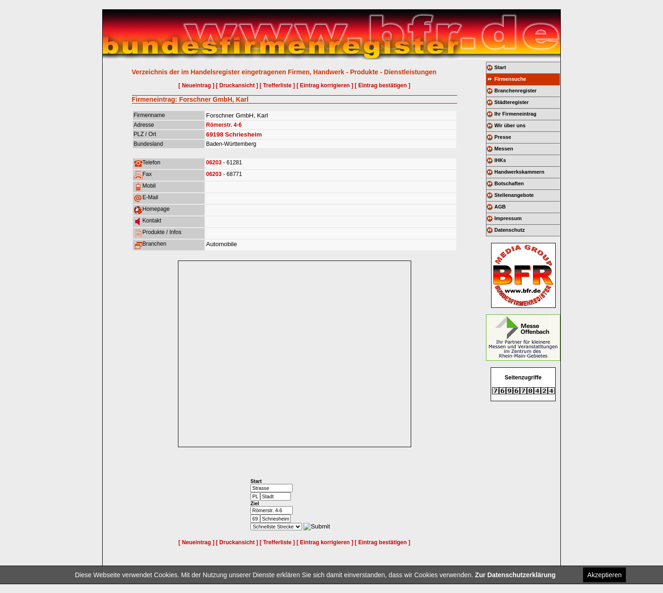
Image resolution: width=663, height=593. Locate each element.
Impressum (508, 218)
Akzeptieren (604, 575)
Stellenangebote (514, 195)
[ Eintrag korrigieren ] (324, 85)
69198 (214, 134)
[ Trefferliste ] (277, 85)
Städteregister (511, 102)
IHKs (500, 160)
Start (500, 67)
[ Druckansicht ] (237, 85)
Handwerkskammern (519, 172)
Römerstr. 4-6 (224, 125)
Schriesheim (243, 134)
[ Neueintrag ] (196, 85)
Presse (502, 137)
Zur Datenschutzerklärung (515, 575)
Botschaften (509, 183)
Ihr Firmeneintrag (515, 114)
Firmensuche (510, 79)
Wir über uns (509, 125)
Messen (503, 148)
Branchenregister (515, 90)
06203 (214, 162)
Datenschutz (509, 230)
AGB (499, 206)
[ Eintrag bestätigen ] (382, 85)
